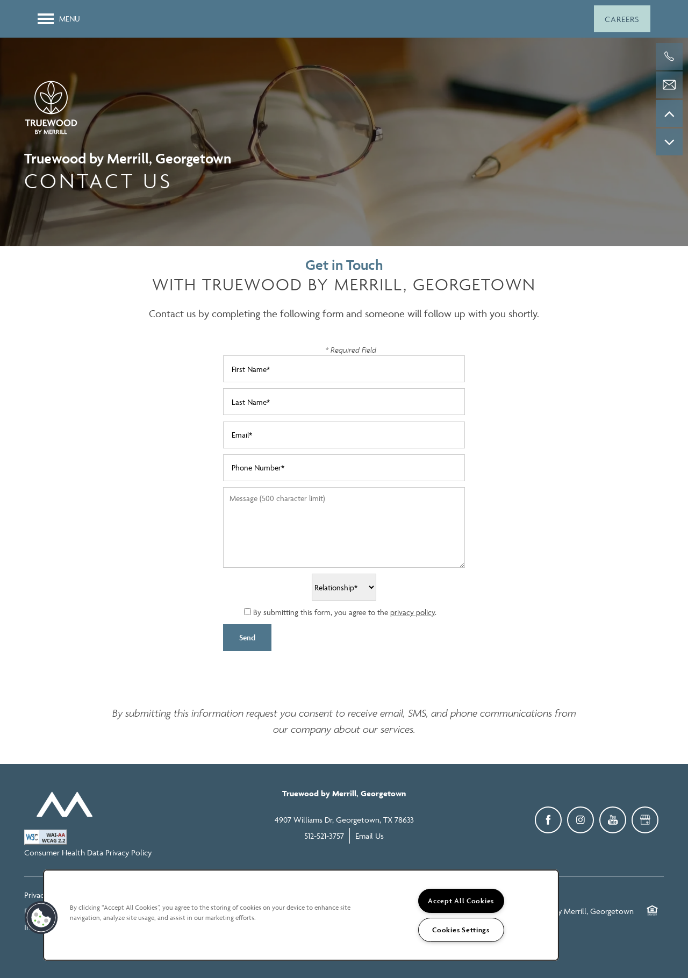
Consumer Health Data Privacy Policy (88, 852)
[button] (622, 18)
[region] (301, 915)
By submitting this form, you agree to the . (344, 612)
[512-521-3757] (669, 56)
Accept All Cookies (461, 900)
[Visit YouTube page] (612, 819)
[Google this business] (645, 819)
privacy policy (412, 612)
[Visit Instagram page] (580, 819)
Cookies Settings (461, 929)
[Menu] (59, 19)
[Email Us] (669, 85)
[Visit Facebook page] (548, 819)
